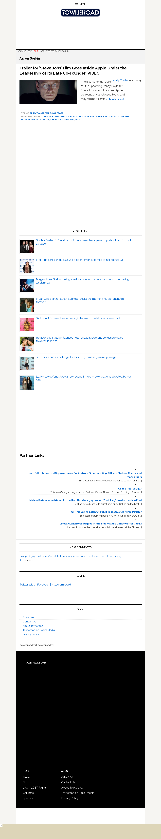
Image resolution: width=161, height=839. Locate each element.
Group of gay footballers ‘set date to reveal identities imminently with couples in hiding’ (70, 556)
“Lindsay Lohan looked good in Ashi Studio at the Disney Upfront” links (100, 523)
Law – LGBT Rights (35, 787)
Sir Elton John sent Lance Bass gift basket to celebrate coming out (78, 318)
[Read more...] (116, 99)
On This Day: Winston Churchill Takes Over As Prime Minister (106, 512)
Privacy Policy (31, 634)
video (78, 120)
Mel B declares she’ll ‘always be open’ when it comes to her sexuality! (79, 259)
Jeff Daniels (97, 116)
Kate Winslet (112, 116)
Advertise (28, 617)
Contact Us (29, 621)
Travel (26, 777)
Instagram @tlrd (61, 584)
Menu (83, 4)
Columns (28, 792)
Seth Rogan (42, 120)
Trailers (69, 120)
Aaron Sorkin (51, 116)
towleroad (57, 113)
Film (86, 116)
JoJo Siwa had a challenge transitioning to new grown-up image (76, 357)
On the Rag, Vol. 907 (130, 488)
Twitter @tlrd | (28, 584)
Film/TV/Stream (39, 113)
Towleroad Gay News (80, 12)
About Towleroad (33, 625)
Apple (63, 116)
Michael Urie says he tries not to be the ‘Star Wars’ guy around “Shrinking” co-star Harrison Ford (85, 500)
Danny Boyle (75, 116)
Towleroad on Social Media (39, 630)
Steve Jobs (56, 120)
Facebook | (44, 584)
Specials (28, 798)
